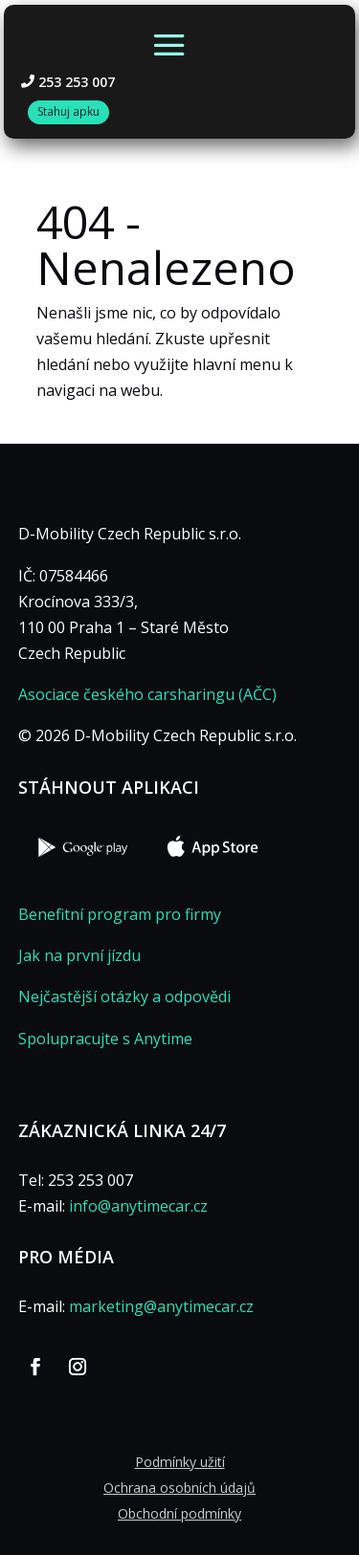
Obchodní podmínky (179, 1513)
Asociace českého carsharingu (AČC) (147, 694)
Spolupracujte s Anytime (105, 1038)
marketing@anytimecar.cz (161, 1306)
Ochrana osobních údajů (179, 1487)
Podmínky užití (180, 1462)
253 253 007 (76, 82)
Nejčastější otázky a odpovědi (124, 996)
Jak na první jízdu (79, 955)
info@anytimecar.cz (138, 1205)
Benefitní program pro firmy (119, 914)
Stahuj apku (68, 111)
